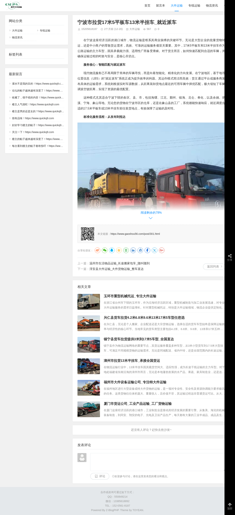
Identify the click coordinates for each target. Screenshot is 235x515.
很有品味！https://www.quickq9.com (33, 118)
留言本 (160, 5)
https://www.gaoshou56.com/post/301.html (135, 233)
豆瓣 (126, 250)
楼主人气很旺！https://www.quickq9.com (35, 104)
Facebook (147, 250)
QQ (112, 250)
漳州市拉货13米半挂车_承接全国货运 (132, 361)
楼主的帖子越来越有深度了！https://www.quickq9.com (43, 138)
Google (161, 250)
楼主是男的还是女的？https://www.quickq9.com (39, 111)
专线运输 (194, 5)
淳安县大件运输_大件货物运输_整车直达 (116, 269)
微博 (97, 250)
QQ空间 (119, 250)
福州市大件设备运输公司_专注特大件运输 (135, 382)
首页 (147, 5)
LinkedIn (133, 250)
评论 (102, 476)
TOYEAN (137, 510)
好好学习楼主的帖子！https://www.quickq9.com (39, 125)
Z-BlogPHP (112, 510)
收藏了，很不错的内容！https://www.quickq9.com (41, 97)
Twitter (154, 250)
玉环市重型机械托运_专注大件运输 (130, 296)
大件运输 (177, 5)
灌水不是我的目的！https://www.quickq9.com (38, 83)
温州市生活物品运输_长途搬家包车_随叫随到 (119, 263)
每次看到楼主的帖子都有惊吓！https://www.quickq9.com (45, 145)
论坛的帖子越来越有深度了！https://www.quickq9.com (43, 90)
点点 (140, 250)
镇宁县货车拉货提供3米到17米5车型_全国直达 (139, 339)
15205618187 (89, 28)
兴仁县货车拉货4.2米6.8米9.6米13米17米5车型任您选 (144, 318)
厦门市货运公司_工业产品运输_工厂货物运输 (138, 404)
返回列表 (213, 266)
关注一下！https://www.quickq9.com (33, 132)
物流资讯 (212, 5)
